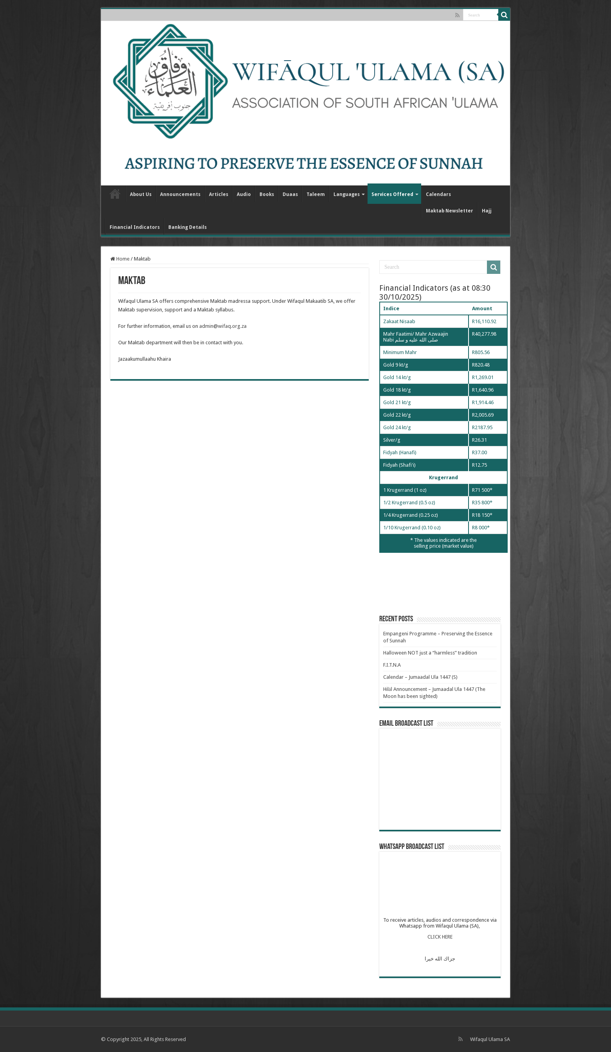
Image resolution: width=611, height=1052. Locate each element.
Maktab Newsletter (449, 211)
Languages (346, 194)
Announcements (180, 194)
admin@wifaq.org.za (223, 326)
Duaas (290, 194)
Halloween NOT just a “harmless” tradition (430, 653)
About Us (140, 194)
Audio (244, 194)
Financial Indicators (135, 227)
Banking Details (187, 227)
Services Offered (392, 194)
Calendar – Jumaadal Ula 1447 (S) (420, 677)
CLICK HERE (439, 937)
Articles (218, 194)
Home (115, 193)
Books (267, 194)
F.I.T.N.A (392, 665)
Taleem (315, 194)
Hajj (487, 211)
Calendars (438, 194)
